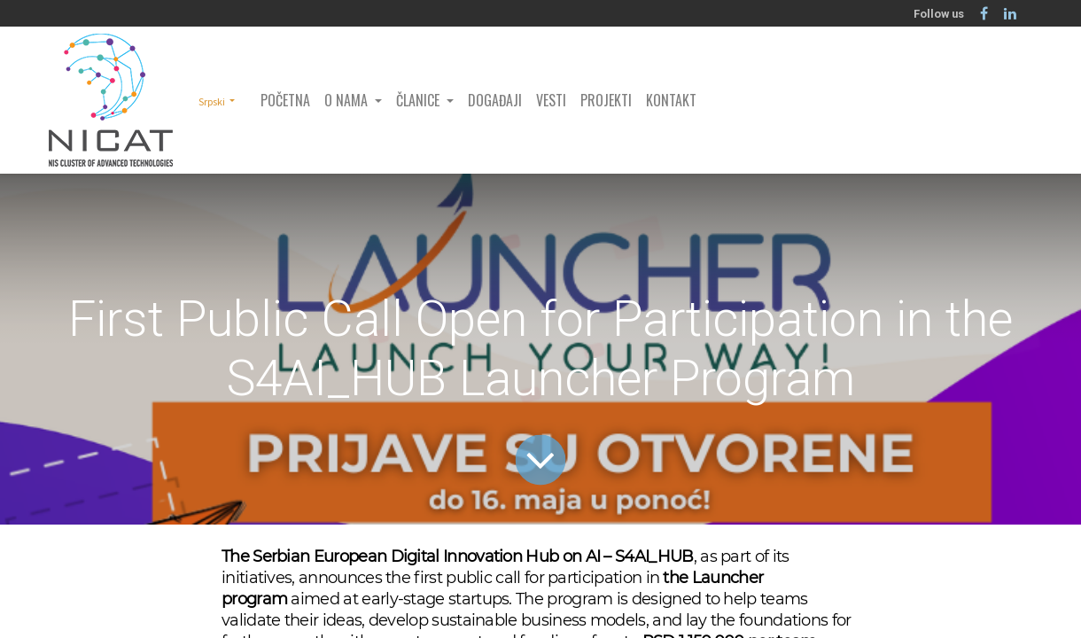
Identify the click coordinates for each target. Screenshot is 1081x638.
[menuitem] (285, 100)
